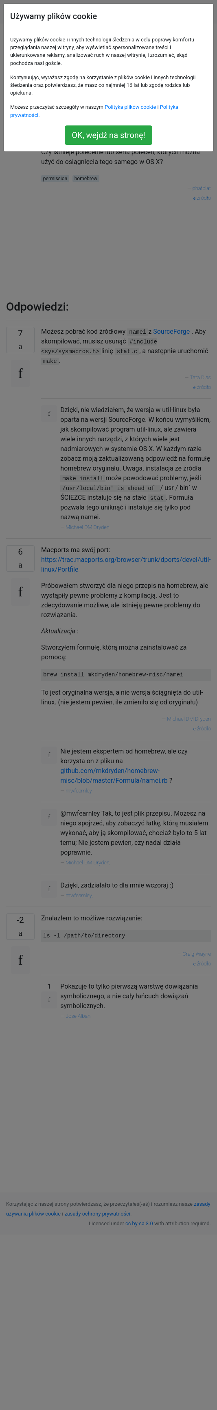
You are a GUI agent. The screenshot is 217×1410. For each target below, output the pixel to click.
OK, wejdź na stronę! (108, 135)
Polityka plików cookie (130, 107)
